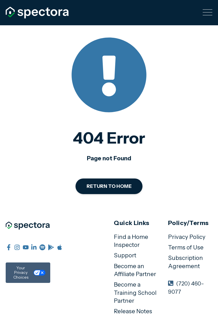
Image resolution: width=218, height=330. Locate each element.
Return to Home (109, 186)
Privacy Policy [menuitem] (187, 236)
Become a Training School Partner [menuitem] (135, 292)
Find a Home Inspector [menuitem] (131, 241)
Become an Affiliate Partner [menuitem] (135, 270)
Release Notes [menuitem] (133, 311)
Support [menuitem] (125, 255)
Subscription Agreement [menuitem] (185, 262)
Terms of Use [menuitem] (186, 247)
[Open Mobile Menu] (207, 12)
